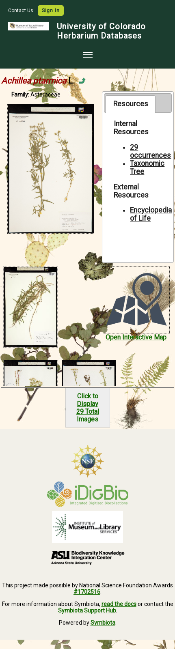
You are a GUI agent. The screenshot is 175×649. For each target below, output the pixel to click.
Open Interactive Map (136, 337)
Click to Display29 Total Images (87, 407)
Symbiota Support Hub (87, 610)
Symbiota (103, 622)
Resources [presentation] (130, 104)
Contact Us (21, 10)
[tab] (131, 103)
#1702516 (86, 592)
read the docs (119, 604)
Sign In (51, 10)
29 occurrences (150, 151)
